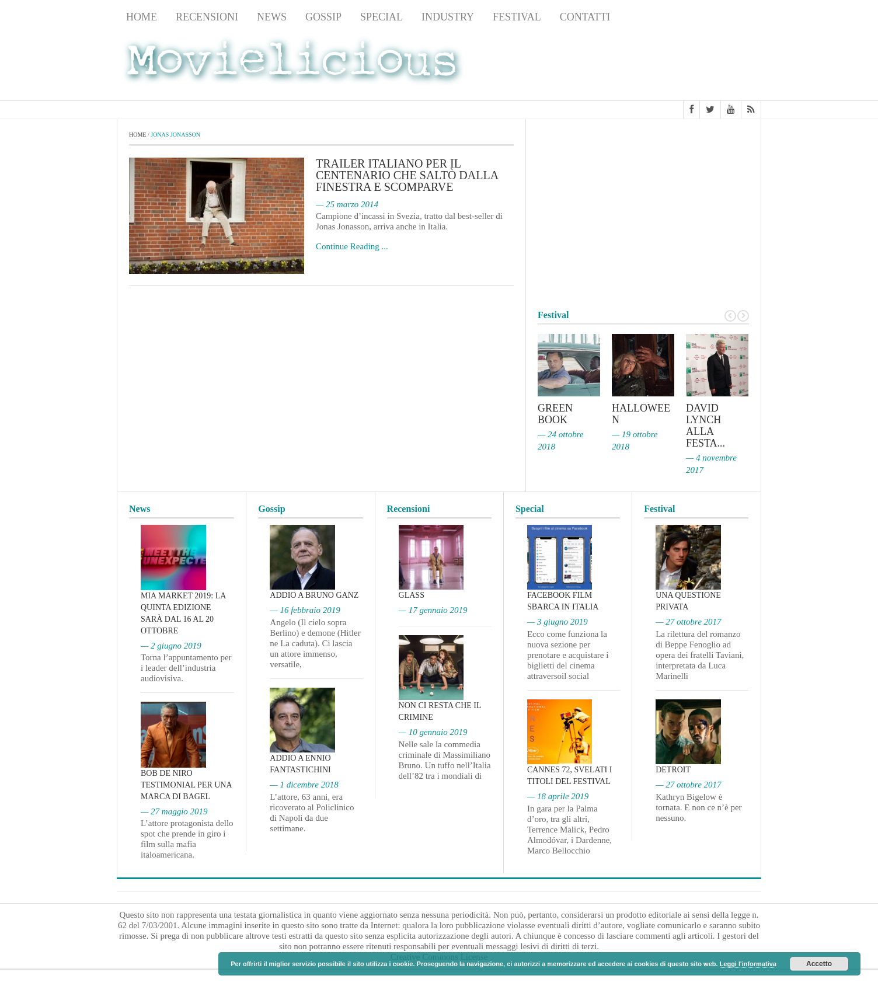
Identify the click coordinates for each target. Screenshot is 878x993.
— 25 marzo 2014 (347, 204)
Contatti (585, 17)
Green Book (555, 414)
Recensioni (207, 17)
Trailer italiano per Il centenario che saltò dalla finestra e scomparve (407, 175)
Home (141, 17)
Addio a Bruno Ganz (314, 595)
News (272, 17)
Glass (411, 595)
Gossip (323, 17)
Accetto (819, 964)
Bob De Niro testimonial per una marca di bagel (186, 785)
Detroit (673, 769)
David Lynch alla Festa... (705, 425)
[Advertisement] (667, 65)
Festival (517, 17)
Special (381, 17)
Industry (447, 17)
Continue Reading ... (352, 246)
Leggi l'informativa (748, 963)
